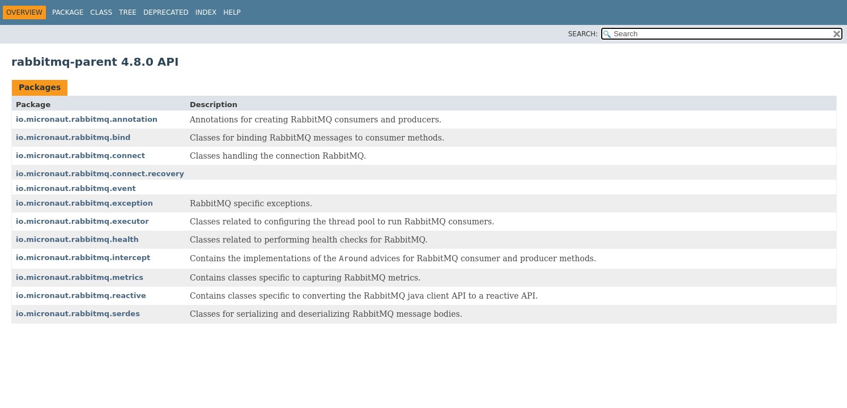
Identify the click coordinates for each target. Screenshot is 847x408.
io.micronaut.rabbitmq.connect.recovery (100, 173)
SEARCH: (583, 34)
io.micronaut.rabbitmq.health (77, 239)
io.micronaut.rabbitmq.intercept (83, 257)
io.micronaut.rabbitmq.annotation (87, 119)
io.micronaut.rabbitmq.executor (82, 221)
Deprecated (166, 12)
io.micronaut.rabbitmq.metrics (79, 277)
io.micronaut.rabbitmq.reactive (81, 295)
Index (206, 12)
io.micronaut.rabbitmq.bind (73, 137)
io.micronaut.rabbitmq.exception (84, 203)
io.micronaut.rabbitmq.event (76, 188)
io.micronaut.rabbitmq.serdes (78, 313)
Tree (128, 12)
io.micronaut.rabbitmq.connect (80, 155)
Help (232, 12)
